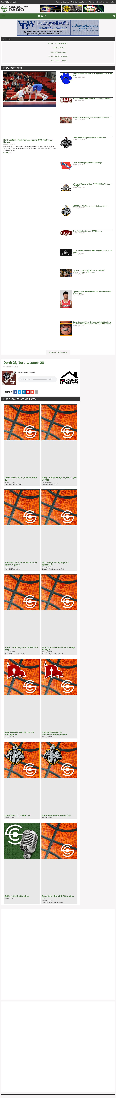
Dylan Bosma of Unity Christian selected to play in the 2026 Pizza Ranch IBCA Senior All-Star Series (92, 323)
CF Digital (74, 2)
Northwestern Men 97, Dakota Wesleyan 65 (19, 733)
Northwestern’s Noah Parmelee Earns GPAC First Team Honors (27, 141)
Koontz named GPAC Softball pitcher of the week (91, 98)
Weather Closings (62, 2)
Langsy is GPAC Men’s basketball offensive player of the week (92, 292)
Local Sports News (12, 68)
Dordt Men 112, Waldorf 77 (17, 815)
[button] (3, 16)
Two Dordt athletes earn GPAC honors (87, 231)
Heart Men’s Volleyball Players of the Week (89, 138)
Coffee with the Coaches (17, 896)
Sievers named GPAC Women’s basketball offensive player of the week (89, 271)
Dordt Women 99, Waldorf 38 (56, 815)
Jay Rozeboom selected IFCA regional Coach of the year (92, 74)
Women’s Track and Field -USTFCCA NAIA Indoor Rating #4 (92, 185)
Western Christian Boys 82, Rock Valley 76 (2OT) (21, 563)
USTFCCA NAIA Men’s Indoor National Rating (90, 206)
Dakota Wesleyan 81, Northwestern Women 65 (54, 733)
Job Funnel (83, 2)
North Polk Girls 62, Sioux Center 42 (21, 478)
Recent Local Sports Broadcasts (19, 399)
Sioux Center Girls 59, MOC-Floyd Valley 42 (58, 648)
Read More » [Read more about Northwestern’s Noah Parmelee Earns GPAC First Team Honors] (7, 153)
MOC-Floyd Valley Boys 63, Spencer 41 (55, 563)
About (95, 2)
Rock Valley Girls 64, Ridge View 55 (58, 897)
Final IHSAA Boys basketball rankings (87, 163)
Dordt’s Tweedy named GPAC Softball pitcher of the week (92, 251)
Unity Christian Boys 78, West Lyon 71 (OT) (59, 478)
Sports (7, 39)
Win (90, 2)
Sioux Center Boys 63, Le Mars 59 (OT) (21, 648)
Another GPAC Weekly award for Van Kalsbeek (91, 118)
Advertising (103, 2)
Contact (112, 2)
